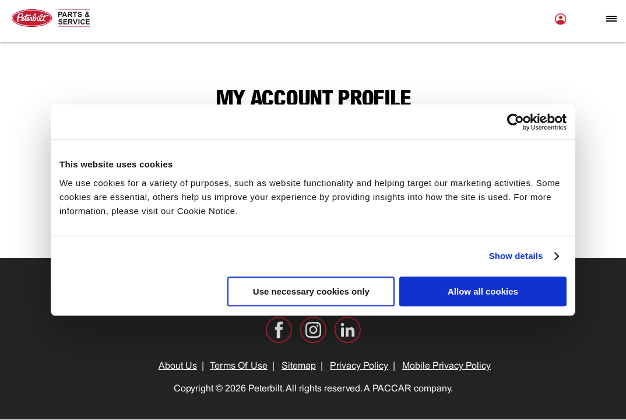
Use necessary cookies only (311, 291)
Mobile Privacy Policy (446, 366)
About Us (178, 366)
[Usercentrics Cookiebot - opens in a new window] (516, 122)
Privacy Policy (359, 366)
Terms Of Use (239, 366)
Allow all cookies (483, 291)
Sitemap (299, 366)
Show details (516, 256)
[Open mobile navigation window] (611, 19)
